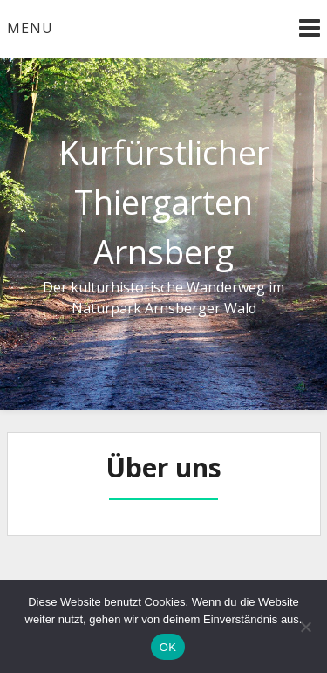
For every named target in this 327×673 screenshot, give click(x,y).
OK (168, 647)
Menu (30, 28)
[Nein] (305, 626)
